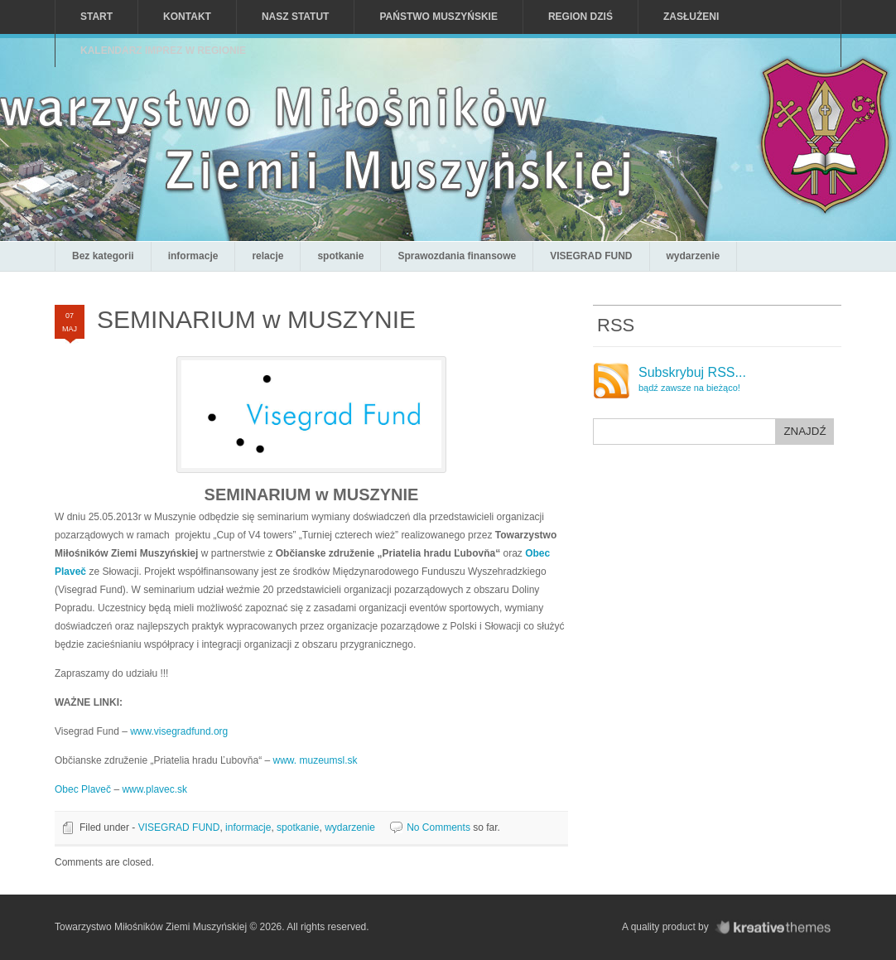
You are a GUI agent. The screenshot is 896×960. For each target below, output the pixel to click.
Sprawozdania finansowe (456, 256)
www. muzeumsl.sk (314, 760)
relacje (267, 256)
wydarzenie (693, 256)
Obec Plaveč (83, 789)
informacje (193, 256)
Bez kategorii (103, 256)
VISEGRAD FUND (591, 256)
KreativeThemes (776, 927)
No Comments (438, 827)
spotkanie (340, 256)
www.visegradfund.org (179, 731)
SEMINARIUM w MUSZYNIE (256, 319)
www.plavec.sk (154, 789)
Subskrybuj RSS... (692, 379)
